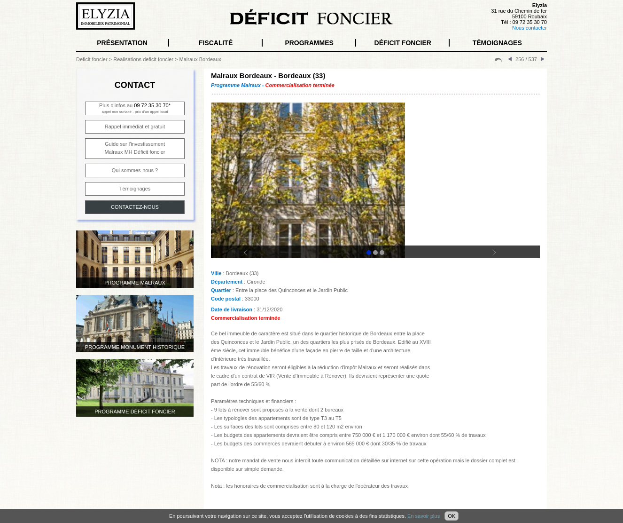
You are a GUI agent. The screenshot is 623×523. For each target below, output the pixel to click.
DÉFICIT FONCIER (402, 43)
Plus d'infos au (135, 108)
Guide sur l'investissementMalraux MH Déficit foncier (135, 148)
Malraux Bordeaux (200, 59)
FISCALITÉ (216, 43)
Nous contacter (529, 28)
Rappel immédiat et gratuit (135, 126)
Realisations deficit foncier (143, 59)
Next (499, 256)
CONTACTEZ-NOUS (135, 207)
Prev (251, 256)
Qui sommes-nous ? (135, 170)
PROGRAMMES (309, 43)
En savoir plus (423, 516)
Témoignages (135, 188)
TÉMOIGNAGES (497, 43)
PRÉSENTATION (122, 43)
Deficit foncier (92, 59)
